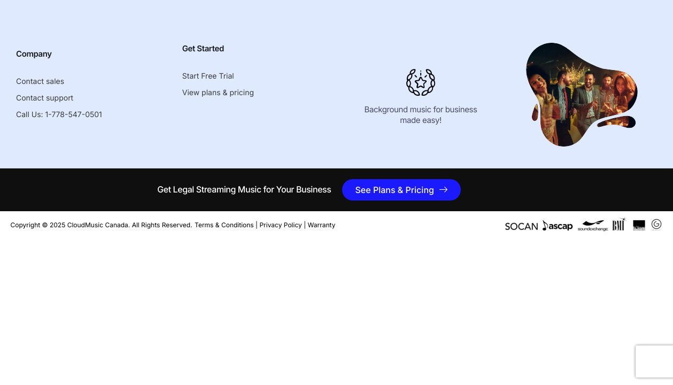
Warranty (322, 225)
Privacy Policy (280, 225)
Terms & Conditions (224, 225)
